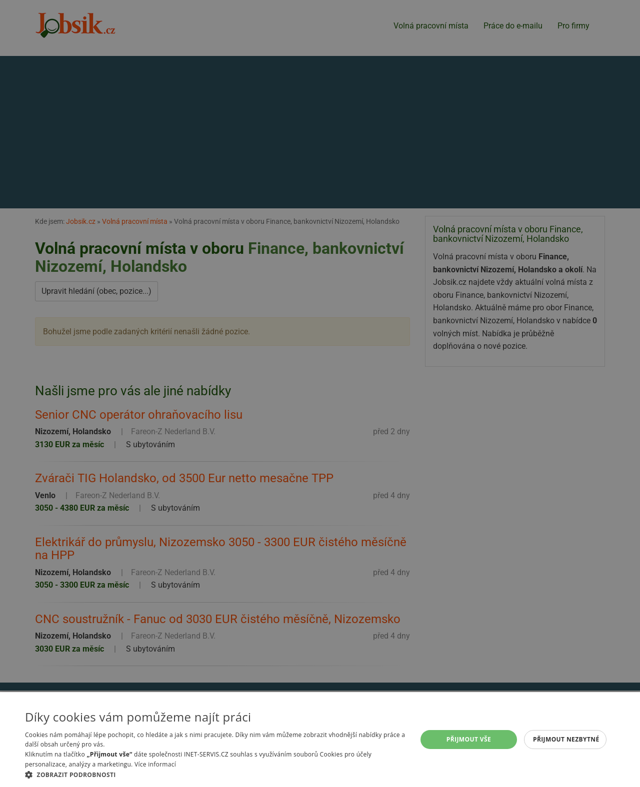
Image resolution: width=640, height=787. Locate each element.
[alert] (320, 393)
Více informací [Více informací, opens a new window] (155, 764)
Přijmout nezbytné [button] (566, 739)
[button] (215, 775)
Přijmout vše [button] (468, 739)
